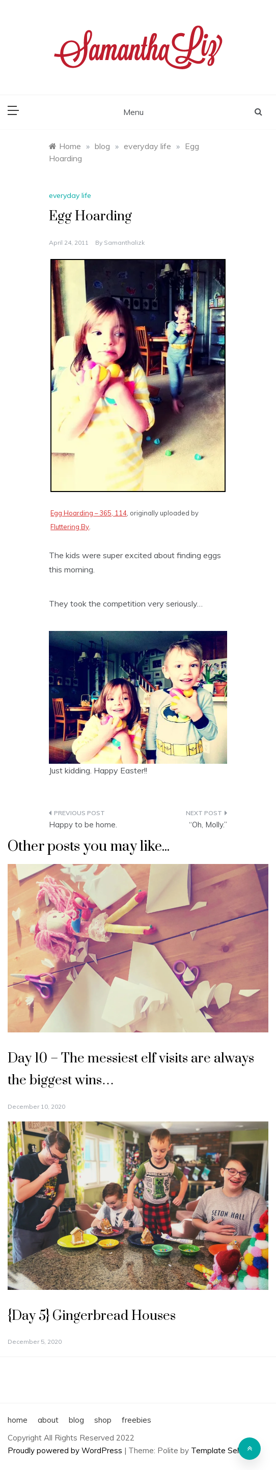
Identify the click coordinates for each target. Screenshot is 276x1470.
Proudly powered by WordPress (66, 1450)
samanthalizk (124, 242)
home (17, 1420)
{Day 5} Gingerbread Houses (92, 1316)
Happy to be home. (83, 824)
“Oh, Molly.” (208, 824)
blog (76, 1420)
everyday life (70, 195)
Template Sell (215, 1450)
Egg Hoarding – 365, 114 (88, 513)
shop (103, 1420)
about (48, 1420)
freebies (136, 1420)
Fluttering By (69, 527)
